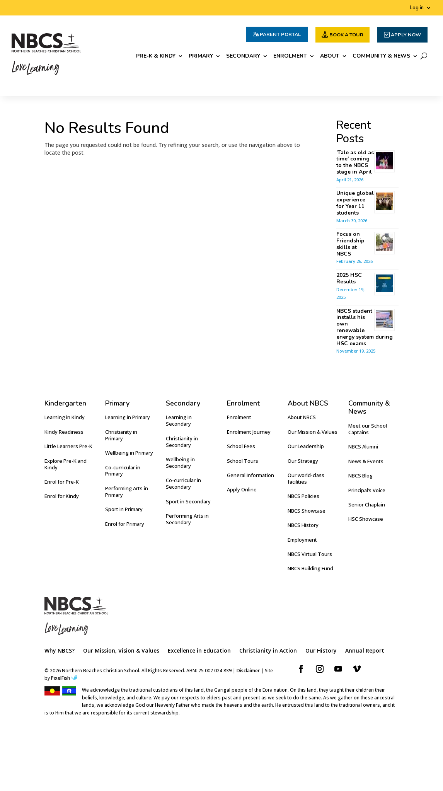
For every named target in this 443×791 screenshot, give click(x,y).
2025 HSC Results (349, 278)
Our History (321, 651)
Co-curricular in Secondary (183, 483)
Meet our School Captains (367, 429)
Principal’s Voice (366, 490)
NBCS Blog (360, 475)
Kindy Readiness (63, 431)
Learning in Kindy (64, 417)
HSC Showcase (365, 518)
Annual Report (364, 651)
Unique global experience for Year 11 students (355, 202)
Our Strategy (303, 460)
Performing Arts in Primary (126, 491)
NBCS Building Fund (310, 568)
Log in (417, 8)
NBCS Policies (303, 496)
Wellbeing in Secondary (180, 462)
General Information (250, 475)
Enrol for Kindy (61, 496)
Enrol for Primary (124, 523)
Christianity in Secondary (182, 441)
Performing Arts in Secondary (187, 519)
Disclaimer (248, 670)
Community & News (381, 56)
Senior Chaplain (366, 504)
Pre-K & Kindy (155, 56)
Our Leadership (306, 446)
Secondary (243, 56)
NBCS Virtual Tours (310, 554)
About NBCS (302, 417)
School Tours (242, 460)
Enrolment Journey (249, 431)
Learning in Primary (127, 417)
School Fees (241, 446)
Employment (302, 539)
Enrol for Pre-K (61, 481)
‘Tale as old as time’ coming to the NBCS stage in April (355, 162)
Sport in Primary (124, 509)
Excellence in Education (199, 651)
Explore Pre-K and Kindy (65, 464)
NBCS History (303, 525)
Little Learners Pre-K (68, 446)
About (329, 56)
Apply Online (242, 489)
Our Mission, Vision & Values (121, 651)
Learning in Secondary (179, 420)
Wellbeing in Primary (129, 452)
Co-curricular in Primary (122, 470)
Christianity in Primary (121, 435)
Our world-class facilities (306, 478)
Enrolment (290, 56)
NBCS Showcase (306, 510)
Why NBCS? (59, 651)
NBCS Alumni (363, 446)
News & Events (365, 461)
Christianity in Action (268, 651)
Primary (201, 56)
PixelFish (64, 678)
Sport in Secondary (188, 501)
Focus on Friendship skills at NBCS (350, 243)
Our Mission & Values (312, 431)
